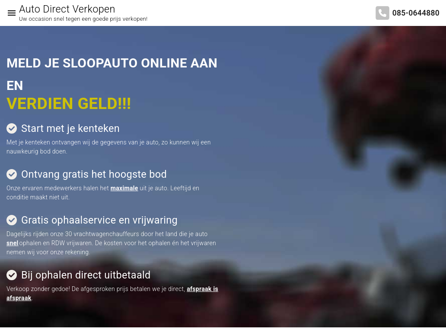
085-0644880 (416, 13)
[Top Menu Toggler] (9, 12)
